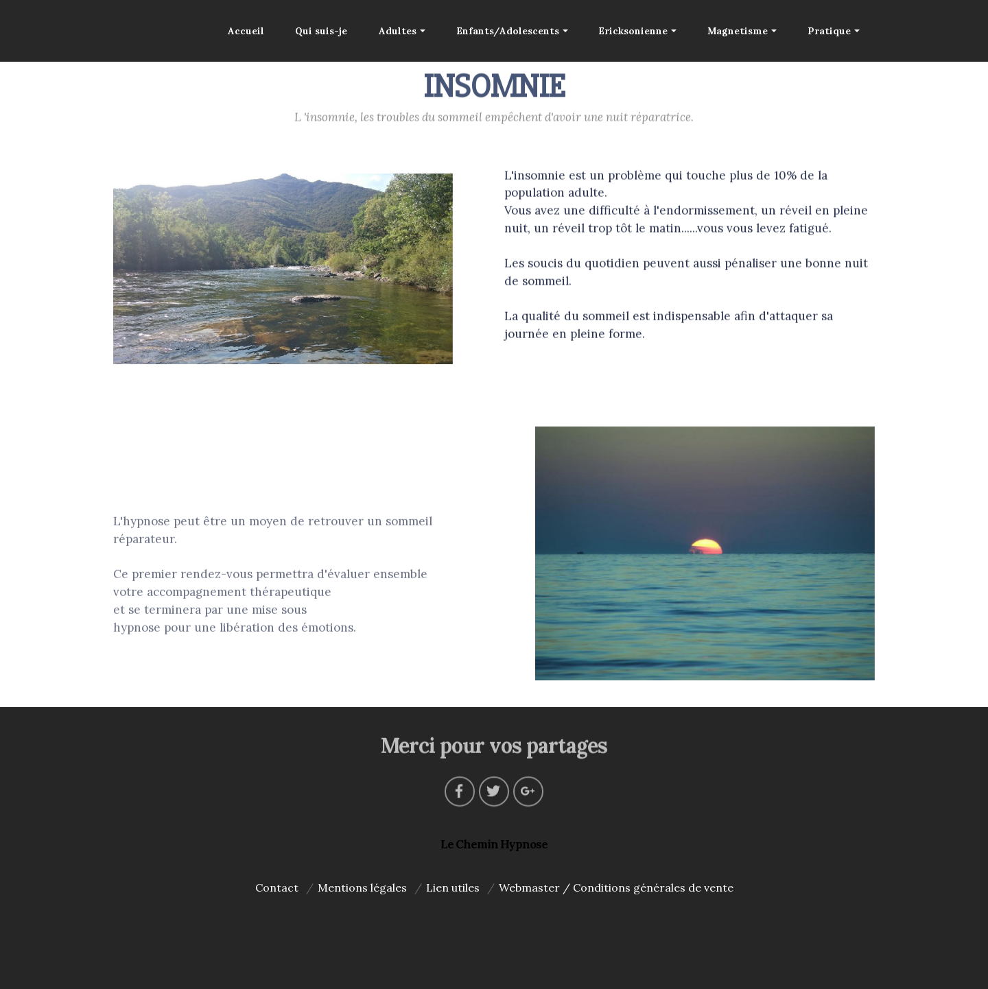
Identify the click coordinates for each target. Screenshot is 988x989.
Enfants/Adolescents (507, 31)
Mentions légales (362, 887)
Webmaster (529, 887)
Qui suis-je (321, 31)
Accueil (246, 31)
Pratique (829, 31)
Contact (276, 887)
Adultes (397, 31)
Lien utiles (453, 887)
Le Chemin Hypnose (494, 844)
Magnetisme (737, 31)
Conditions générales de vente (653, 887)
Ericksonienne (633, 31)
